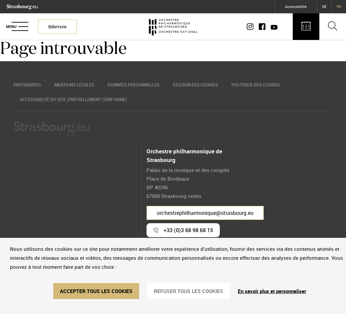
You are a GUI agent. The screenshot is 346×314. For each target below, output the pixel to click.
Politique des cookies (255, 85)
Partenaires (27, 85)
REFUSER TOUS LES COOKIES (188, 291)
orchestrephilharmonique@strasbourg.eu (205, 213)
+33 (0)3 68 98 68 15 (188, 230)
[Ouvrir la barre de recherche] (332, 26)
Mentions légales (74, 85)
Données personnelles (134, 85)
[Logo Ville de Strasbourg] (22, 6)
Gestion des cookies (195, 85)
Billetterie (57, 27)
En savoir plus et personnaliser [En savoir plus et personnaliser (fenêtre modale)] (272, 291)
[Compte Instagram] (251, 26)
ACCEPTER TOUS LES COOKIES (96, 291)
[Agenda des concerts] (306, 26)
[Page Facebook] (262, 26)
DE (324, 6)
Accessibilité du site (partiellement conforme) (73, 99)
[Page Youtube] (272, 26)
